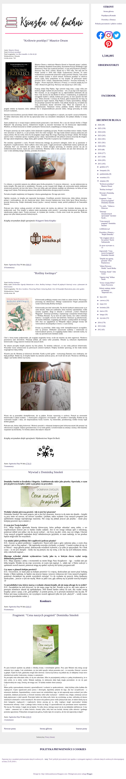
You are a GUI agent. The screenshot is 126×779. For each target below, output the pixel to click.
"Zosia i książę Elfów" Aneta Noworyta (107, 284)
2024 (100, 132)
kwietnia (103, 308)
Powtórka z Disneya (109, 20)
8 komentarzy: (9, 610)
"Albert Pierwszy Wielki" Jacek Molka (107, 267)
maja (102, 304)
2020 (100, 146)
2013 (100, 326)
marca (102, 311)
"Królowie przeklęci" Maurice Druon (45, 40)
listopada (103, 170)
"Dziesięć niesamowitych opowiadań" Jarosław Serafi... (107, 215)
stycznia (103, 318)
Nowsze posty (10, 728)
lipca (102, 297)
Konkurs (45, 601)
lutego (102, 315)
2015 (100, 164)
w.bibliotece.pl (104, 229)
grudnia (103, 167)
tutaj (46, 759)
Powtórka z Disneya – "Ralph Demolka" (107, 233)
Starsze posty (81, 728)
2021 (100, 143)
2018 (100, 153)
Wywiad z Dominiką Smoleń (45, 472)
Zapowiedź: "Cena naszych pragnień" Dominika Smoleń (106, 253)
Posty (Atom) (50, 737)
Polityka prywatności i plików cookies (108, 24)
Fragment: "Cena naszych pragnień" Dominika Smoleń (45, 615)
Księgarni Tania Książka (46, 221)
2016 (100, 160)
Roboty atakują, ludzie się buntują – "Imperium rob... (107, 290)
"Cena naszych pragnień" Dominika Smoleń (107, 223)
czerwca (103, 300)
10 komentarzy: (9, 268)
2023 (100, 135)
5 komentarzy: (9, 466)
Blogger (89, 774)
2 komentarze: (9, 720)
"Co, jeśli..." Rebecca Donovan (106, 207)
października (104, 174)
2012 (100, 330)
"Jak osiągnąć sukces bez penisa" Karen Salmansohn (106, 240)
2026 (100, 125)
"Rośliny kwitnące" (45, 273)
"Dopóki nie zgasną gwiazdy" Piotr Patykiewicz (106, 261)
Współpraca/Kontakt (108, 16)
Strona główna (46, 728)
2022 (100, 139)
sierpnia (103, 181)
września (103, 177)
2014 (100, 323)
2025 (100, 128)
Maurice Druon (14, 50)
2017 (100, 157)
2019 (100, 150)
